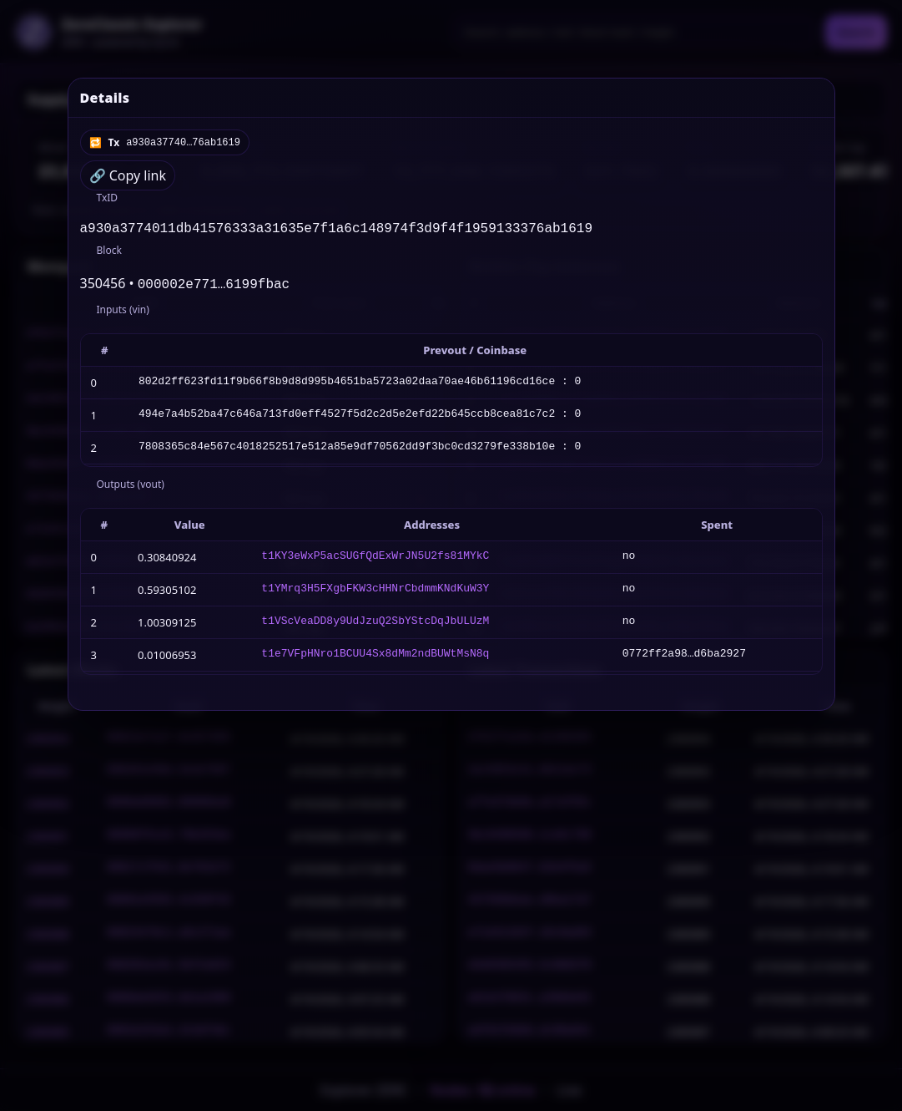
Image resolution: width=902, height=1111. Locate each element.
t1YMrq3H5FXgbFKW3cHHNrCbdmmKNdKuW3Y (375, 593)
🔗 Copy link (127, 175)
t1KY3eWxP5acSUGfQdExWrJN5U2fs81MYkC (375, 560)
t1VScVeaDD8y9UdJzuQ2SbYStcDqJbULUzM (375, 625)
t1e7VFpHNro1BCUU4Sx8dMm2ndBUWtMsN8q (375, 658)
